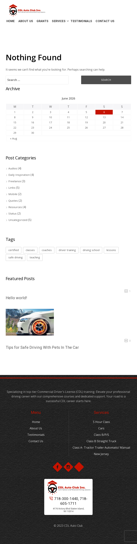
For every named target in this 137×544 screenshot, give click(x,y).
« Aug (13, 138)
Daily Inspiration (19, 175)
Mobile (13, 194)
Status (12, 213)
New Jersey (101, 454)
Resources (15, 207)
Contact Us (36, 441)
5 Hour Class (101, 422)
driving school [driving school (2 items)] (91, 250)
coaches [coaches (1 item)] (47, 250)
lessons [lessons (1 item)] (111, 250)
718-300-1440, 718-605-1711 (68, 501)
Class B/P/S (101, 435)
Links (12, 188)
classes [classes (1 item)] (30, 250)
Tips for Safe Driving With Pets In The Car (42, 347)
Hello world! (16, 298)
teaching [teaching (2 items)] (35, 257)
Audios (12, 168)
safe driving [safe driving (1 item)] (15, 257)
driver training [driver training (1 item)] (67, 250)
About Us (36, 428)
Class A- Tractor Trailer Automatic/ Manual (101, 447)
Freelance (14, 181)
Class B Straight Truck (101, 441)
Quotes (13, 201)
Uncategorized (18, 220)
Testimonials (36, 435)
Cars (101, 428)
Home (36, 422)
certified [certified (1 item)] (13, 250)
